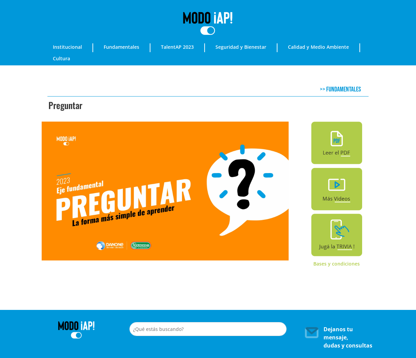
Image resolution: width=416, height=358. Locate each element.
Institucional (67, 47)
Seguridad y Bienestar (240, 47)
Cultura (61, 58)
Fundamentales (121, 47)
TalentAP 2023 (177, 47)
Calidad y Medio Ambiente (318, 47)
